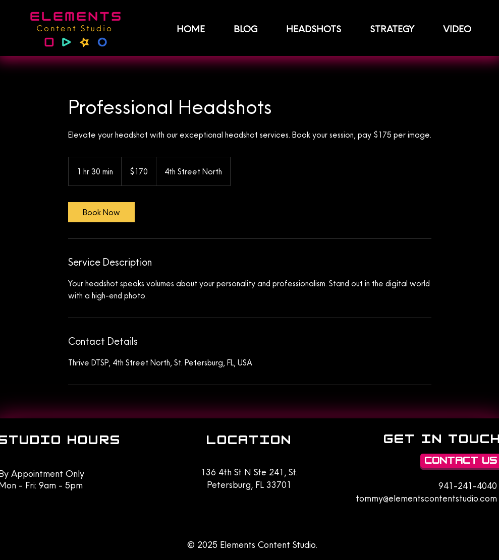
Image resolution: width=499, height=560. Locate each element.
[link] (101, 212)
